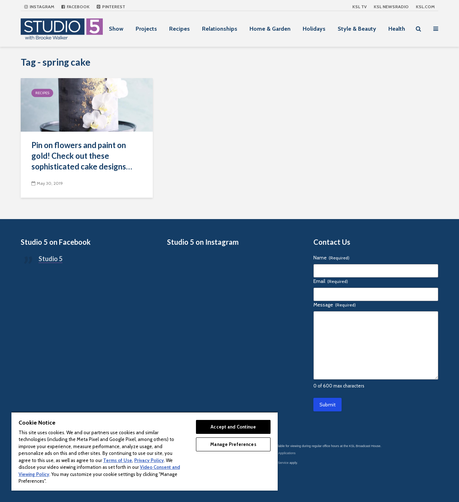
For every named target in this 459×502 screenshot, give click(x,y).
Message (334, 304)
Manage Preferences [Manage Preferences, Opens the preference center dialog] (233, 444)
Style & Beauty (357, 28)
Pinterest (111, 6)
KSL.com (425, 6)
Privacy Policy (149, 460)
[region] (144, 451)
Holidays (314, 28)
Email (330, 281)
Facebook (75, 6)
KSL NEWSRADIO (391, 6)
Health (396, 28)
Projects (146, 28)
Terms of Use (117, 460)
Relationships (219, 28)
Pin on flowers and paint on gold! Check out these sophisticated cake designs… (81, 155)
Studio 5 (50, 259)
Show (116, 28)
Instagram (39, 6)
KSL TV (359, 6)
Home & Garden (270, 28)
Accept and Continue (233, 427)
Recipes (179, 28)
